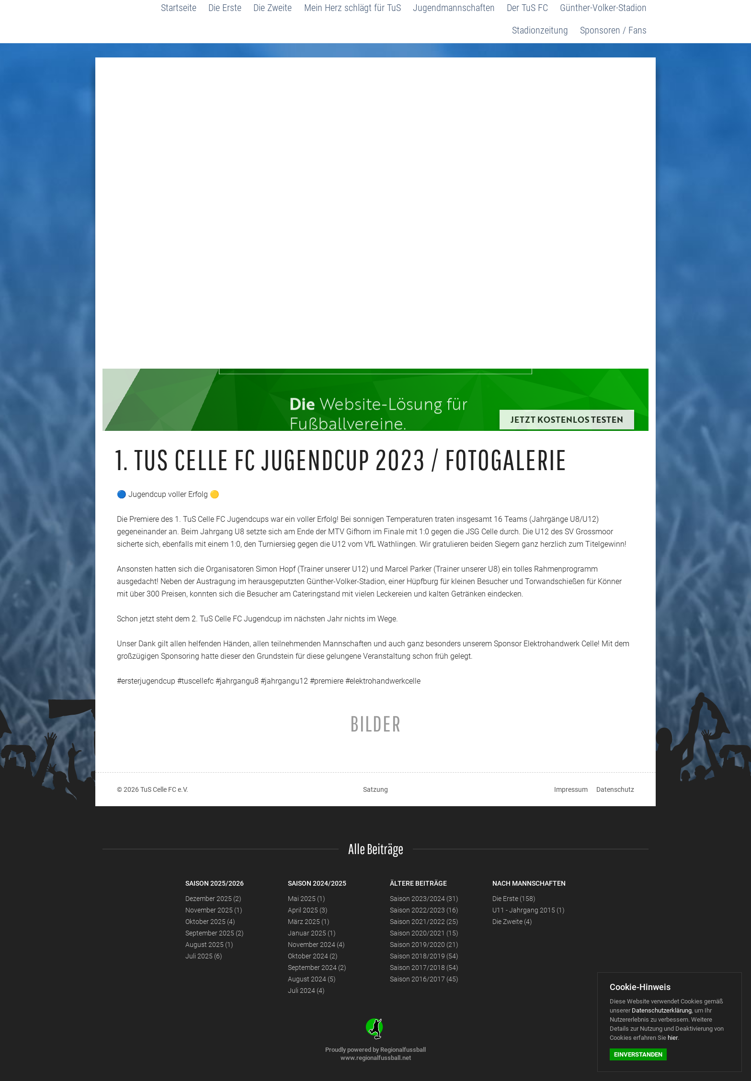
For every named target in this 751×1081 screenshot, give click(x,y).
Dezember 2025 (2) (213, 898)
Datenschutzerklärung (662, 1010)
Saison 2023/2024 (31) (424, 898)
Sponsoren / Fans (613, 30)
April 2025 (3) (308, 910)
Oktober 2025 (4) (210, 921)
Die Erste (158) (513, 898)
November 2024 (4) (316, 944)
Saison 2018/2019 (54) (424, 956)
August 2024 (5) (312, 979)
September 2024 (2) (317, 967)
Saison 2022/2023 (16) (424, 910)
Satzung (375, 789)
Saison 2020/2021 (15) (424, 933)
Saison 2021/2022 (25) (424, 921)
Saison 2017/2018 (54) (424, 967)
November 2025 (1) (213, 910)
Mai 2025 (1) (306, 898)
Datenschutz (615, 789)
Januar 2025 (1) (312, 933)
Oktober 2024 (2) (313, 956)
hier (673, 1037)
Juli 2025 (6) (203, 956)
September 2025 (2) (214, 933)
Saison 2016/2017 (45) (424, 979)
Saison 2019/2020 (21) (424, 944)
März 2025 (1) (309, 921)
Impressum (571, 789)
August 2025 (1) (209, 944)
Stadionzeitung (541, 30)
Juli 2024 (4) (306, 990)
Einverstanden (638, 1054)
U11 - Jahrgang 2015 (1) (528, 910)
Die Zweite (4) (512, 921)
